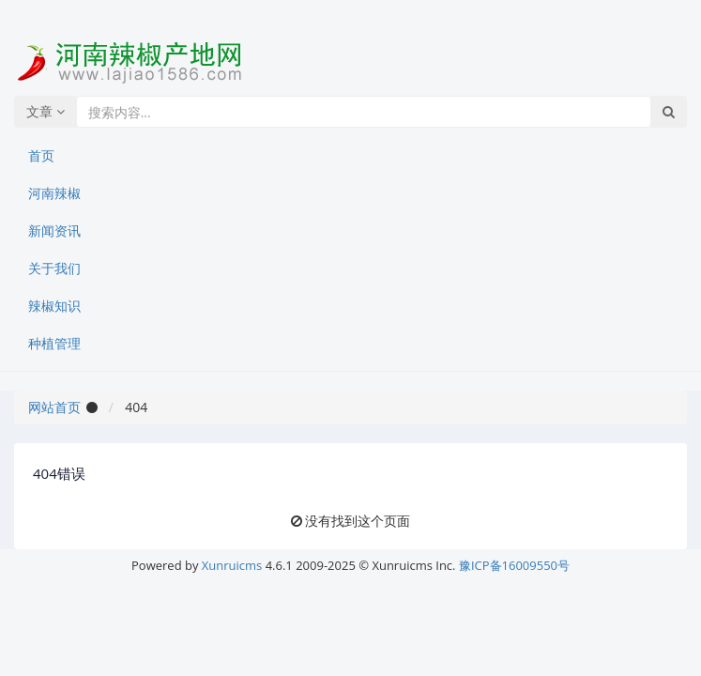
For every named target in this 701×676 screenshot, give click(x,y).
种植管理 (54, 343)
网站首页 (54, 407)
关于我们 (54, 268)
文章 (45, 111)
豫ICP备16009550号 (514, 565)
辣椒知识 (54, 306)
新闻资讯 (54, 230)
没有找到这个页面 (357, 521)
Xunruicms (232, 565)
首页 (41, 155)
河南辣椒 (54, 193)
